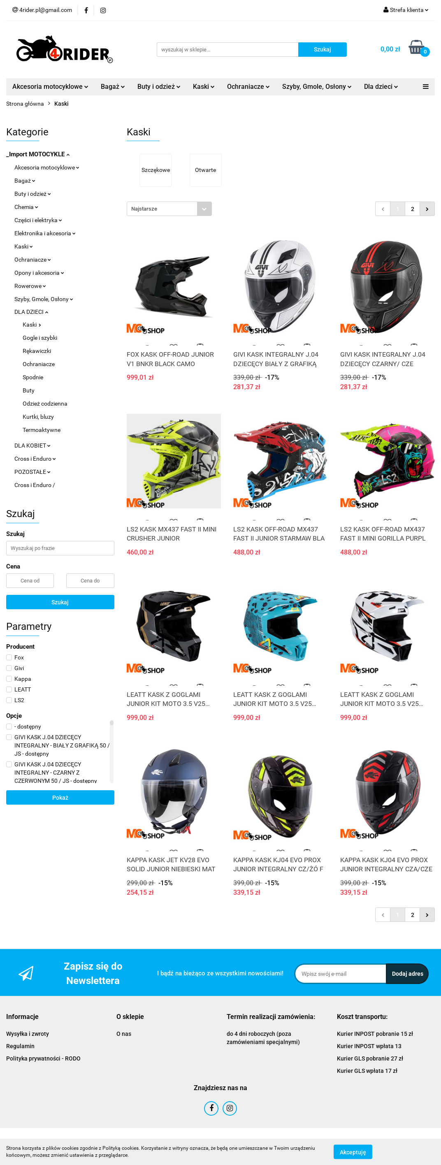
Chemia (26, 207)
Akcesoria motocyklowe (50, 87)
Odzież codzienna (45, 403)
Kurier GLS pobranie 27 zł (370, 1058)
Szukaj (60, 602)
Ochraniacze (248, 87)
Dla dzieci (381, 87)
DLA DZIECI (31, 312)
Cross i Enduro (35, 458)
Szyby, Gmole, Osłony (317, 87)
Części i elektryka (38, 220)
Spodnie (33, 377)
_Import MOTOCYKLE (38, 154)
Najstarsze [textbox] (144, 209)
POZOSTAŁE (32, 472)
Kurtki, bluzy (38, 416)
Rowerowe (30, 286)
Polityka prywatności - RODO (43, 1058)
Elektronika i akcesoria (45, 233)
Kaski (204, 87)
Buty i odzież (159, 87)
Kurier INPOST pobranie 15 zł (375, 1033)
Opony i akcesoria (39, 272)
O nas (123, 1033)
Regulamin (20, 1046)
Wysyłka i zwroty (27, 1033)
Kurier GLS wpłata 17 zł (367, 1071)
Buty (29, 390)
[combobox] (169, 209)
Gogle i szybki (40, 337)
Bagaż (113, 87)
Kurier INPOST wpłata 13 (369, 1046)
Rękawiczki (37, 351)
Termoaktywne (41, 430)
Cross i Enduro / (34, 485)
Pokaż (60, 797)
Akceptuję (353, 1152)
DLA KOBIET (32, 445)
